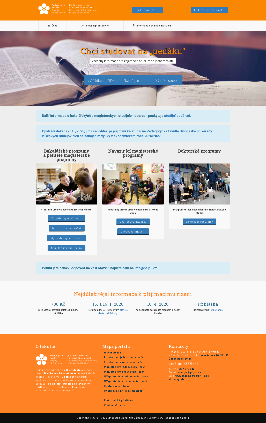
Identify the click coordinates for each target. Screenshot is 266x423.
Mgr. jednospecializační (66, 238)
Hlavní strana (112, 352)
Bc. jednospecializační (66, 218)
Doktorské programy (199, 221)
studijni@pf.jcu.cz (189, 372)
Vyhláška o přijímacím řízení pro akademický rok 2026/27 (133, 81)
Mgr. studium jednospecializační (125, 367)
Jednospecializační (133, 221)
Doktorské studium (116, 386)
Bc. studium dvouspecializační (123, 362)
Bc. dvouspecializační (66, 228)
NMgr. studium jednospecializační (126, 376)
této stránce (216, 310)
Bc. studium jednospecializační (124, 357)
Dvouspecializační (133, 231)
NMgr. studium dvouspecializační (125, 381)
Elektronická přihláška (209, 10)
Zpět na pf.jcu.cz (115, 405)
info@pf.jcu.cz (146, 268)
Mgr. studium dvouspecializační (124, 371)
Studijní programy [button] (95, 25)
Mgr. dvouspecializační (66, 248)
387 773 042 (187, 369)
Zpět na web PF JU (147, 10)
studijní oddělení (177, 116)
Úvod (52, 25)
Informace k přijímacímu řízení (152, 25)
